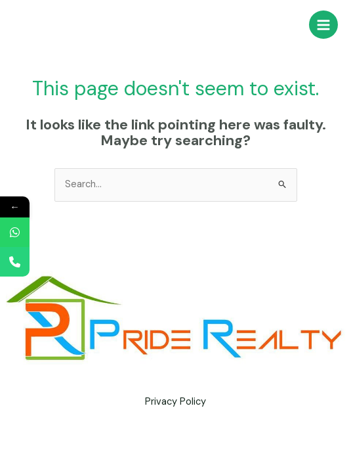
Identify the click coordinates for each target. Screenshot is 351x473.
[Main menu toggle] (323, 25)
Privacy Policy (175, 401)
